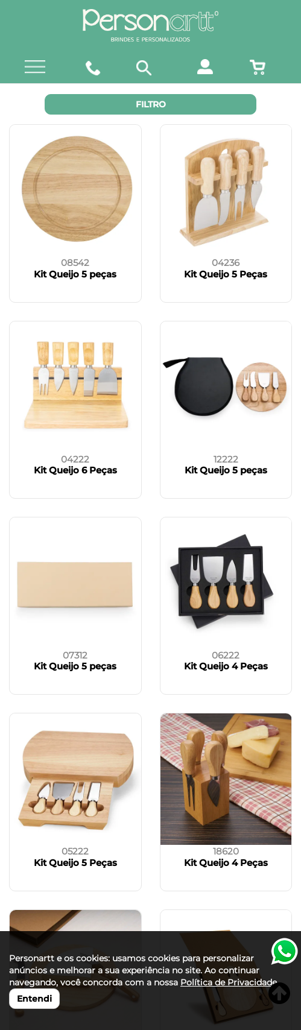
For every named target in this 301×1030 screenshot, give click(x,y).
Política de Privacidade (228, 982)
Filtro (151, 104)
